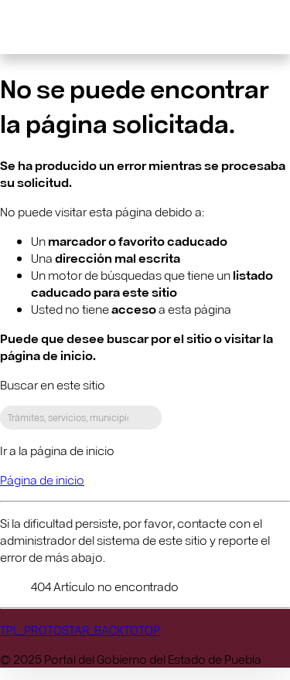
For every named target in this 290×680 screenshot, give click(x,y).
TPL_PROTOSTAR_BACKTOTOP (80, 629)
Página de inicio (42, 479)
